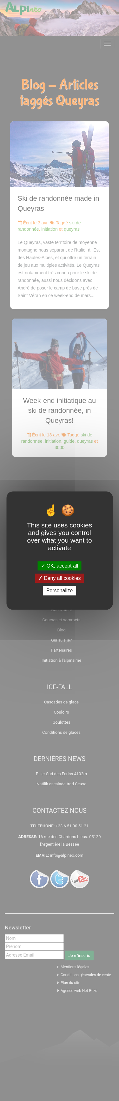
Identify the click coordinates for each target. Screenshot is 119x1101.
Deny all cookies (59, 578)
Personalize (59, 590)
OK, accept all (59, 566)
